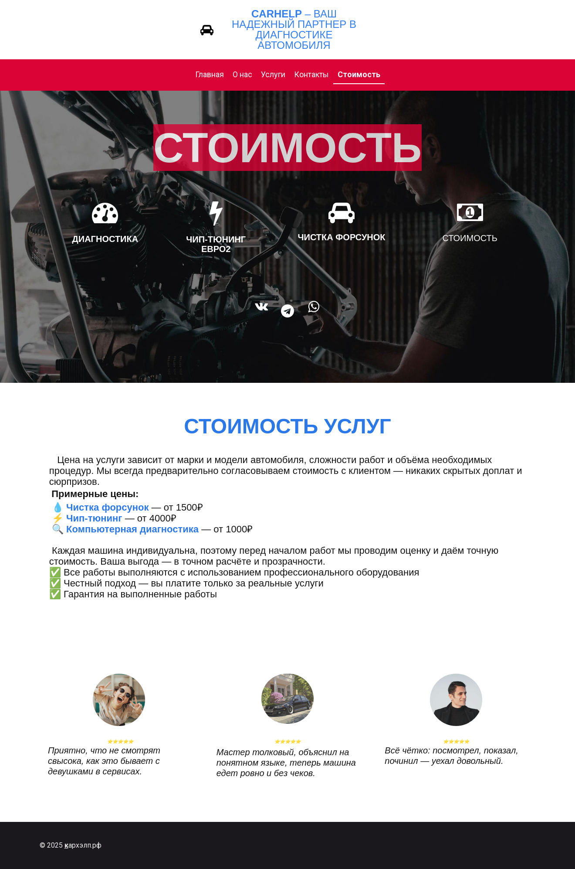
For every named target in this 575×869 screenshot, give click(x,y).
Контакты (311, 74)
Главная (209, 74)
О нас (242, 74)
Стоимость (359, 74)
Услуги (273, 74)
